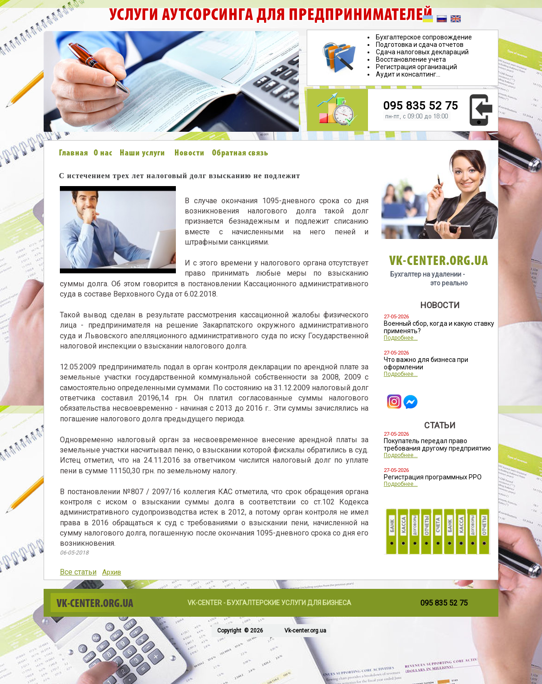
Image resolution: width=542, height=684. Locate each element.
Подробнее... (401, 338)
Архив (111, 572)
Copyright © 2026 (239, 630)
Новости (189, 153)
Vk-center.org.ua (305, 630)
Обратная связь (240, 153)
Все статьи (78, 572)
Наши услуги (142, 153)
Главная (73, 153)
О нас (103, 153)
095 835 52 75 (420, 105)
